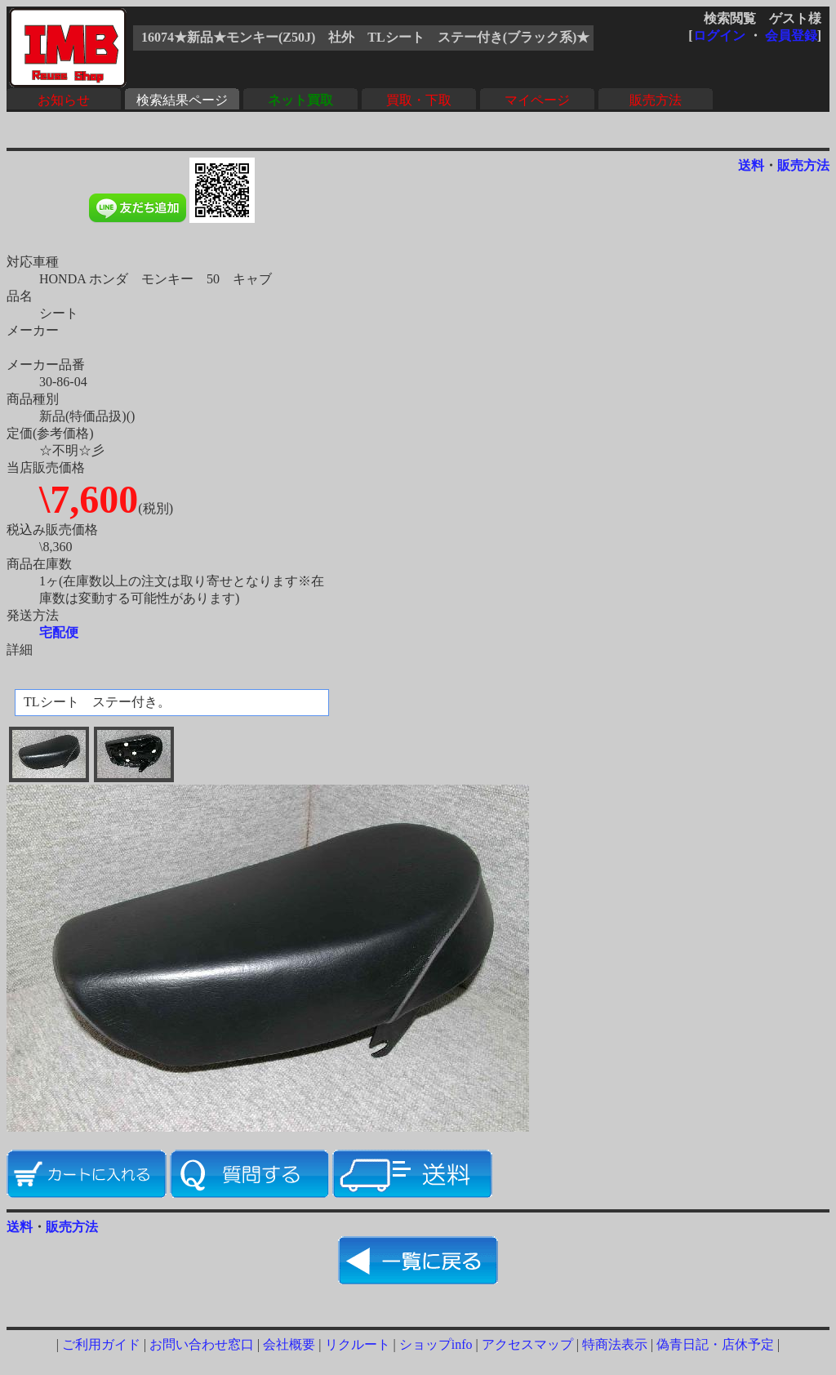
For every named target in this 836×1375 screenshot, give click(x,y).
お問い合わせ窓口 (201, 1344)
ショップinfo (436, 1344)
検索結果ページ (182, 100)
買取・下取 (418, 100)
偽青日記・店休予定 (715, 1344)
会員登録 (791, 35)
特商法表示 (614, 1344)
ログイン (719, 35)
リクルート (357, 1344)
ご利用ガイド (101, 1344)
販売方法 (655, 100)
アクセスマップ (527, 1344)
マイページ (537, 100)
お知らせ (64, 100)
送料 (751, 165)
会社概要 (289, 1344)
